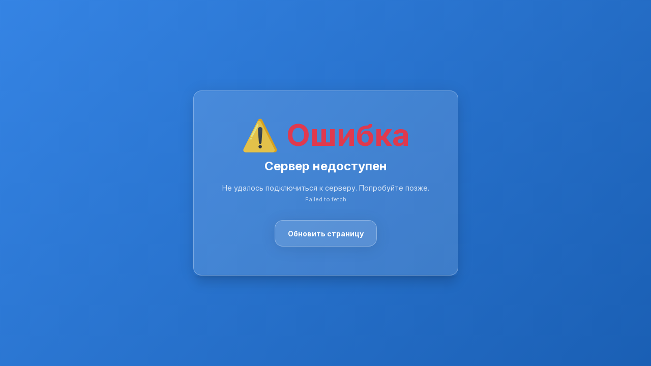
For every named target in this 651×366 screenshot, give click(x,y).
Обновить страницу (326, 233)
